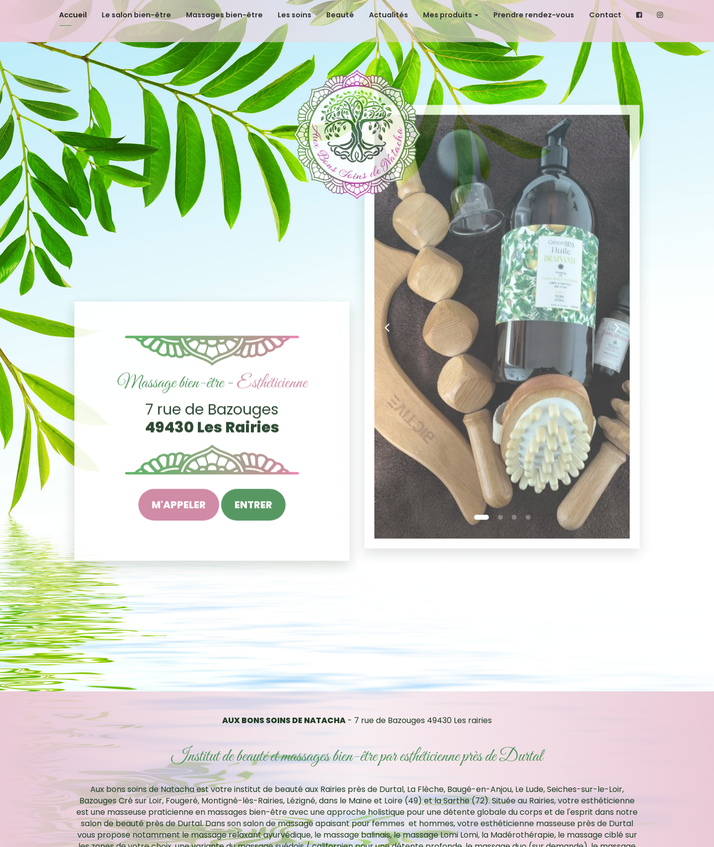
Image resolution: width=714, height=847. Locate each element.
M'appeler (179, 506)
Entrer (253, 506)
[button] (387, 214)
